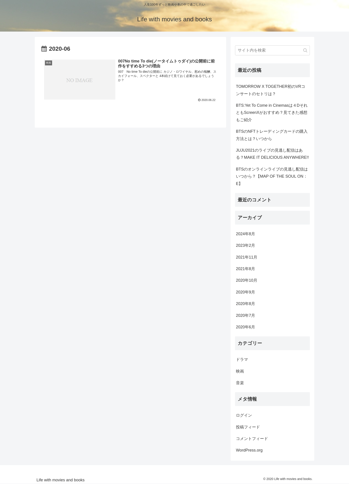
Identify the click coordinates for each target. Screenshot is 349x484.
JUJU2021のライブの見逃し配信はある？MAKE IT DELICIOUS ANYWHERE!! (272, 154)
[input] (272, 50)
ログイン (244, 415)
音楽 (240, 383)
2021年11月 (246, 257)
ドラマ (242, 359)
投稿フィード (248, 427)
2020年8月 (245, 303)
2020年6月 (245, 327)
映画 (240, 371)
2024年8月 (245, 234)
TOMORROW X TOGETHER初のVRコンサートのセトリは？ (270, 90)
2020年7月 (245, 315)
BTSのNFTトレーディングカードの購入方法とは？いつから (272, 135)
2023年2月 (245, 245)
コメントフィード (252, 438)
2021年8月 (245, 269)
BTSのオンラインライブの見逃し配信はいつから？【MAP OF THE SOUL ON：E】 (272, 176)
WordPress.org (249, 450)
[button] (305, 50)
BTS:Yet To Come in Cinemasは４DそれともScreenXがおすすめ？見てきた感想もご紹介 (272, 112)
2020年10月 (246, 280)
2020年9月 (245, 292)
